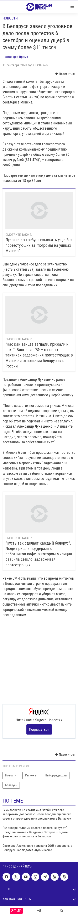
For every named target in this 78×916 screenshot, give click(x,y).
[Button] (65, 74)
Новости (10, 18)
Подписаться (39, 729)
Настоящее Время (15, 57)
